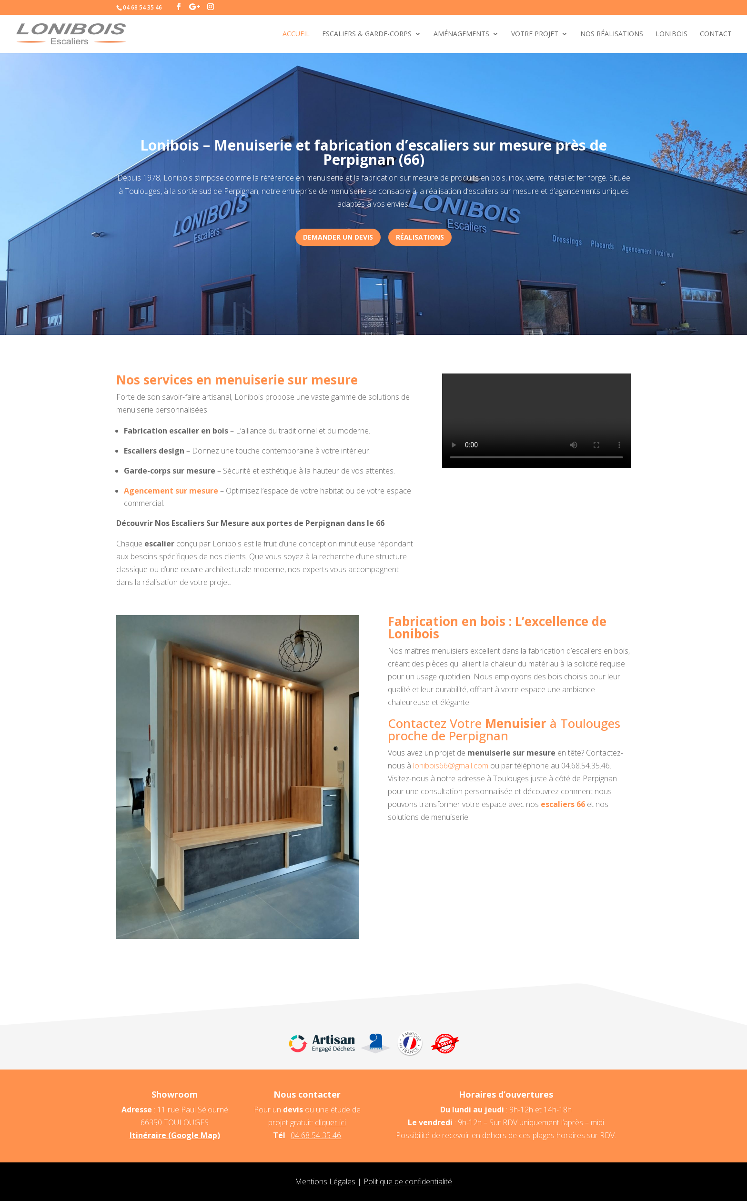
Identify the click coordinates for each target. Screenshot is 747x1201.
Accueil (296, 34)
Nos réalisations (611, 34)
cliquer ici (330, 1122)
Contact (716, 34)
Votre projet (534, 34)
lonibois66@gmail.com (450, 765)
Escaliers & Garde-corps (367, 34)
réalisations (420, 237)
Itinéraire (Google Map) (175, 1135)
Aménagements (461, 34)
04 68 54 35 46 (316, 1135)
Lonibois (671, 34)
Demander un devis (338, 237)
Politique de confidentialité (407, 1181)
